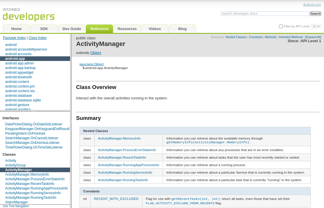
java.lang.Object (92, 64)
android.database (18, 96)
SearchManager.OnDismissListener (32, 143)
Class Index (38, 38)
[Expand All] (313, 37)
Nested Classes (236, 37)
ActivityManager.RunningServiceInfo (33, 193)
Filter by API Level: (297, 26)
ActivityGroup (15, 165)
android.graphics (18, 109)
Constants (256, 37)
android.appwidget (19, 72)
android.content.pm (20, 86)
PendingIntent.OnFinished (25, 133)
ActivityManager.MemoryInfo (27, 174)
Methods (270, 37)
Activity (10, 161)
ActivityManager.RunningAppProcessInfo (36, 188)
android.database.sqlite (23, 100)
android (11, 45)
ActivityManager (18, 170)
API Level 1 (310, 41)
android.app (15, 59)
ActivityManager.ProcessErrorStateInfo (35, 179)
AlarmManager (16, 202)
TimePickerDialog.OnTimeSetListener (34, 147)
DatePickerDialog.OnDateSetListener (33, 124)
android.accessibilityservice (26, 49)
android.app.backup (20, 68)
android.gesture (17, 105)
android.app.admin (19, 63)
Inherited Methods (291, 37)
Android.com (312, 4)
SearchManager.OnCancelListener (31, 138)
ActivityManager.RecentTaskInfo (29, 184)
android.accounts (18, 54)
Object (95, 53)
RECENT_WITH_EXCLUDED (116, 198)
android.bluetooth (18, 77)
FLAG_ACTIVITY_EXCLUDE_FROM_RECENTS (180, 201)
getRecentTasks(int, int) (196, 198)
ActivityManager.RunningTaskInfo (30, 198)
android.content (17, 82)
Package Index (14, 38)
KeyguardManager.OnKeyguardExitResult (37, 129)
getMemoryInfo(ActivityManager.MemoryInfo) (207, 142)
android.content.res (20, 91)
